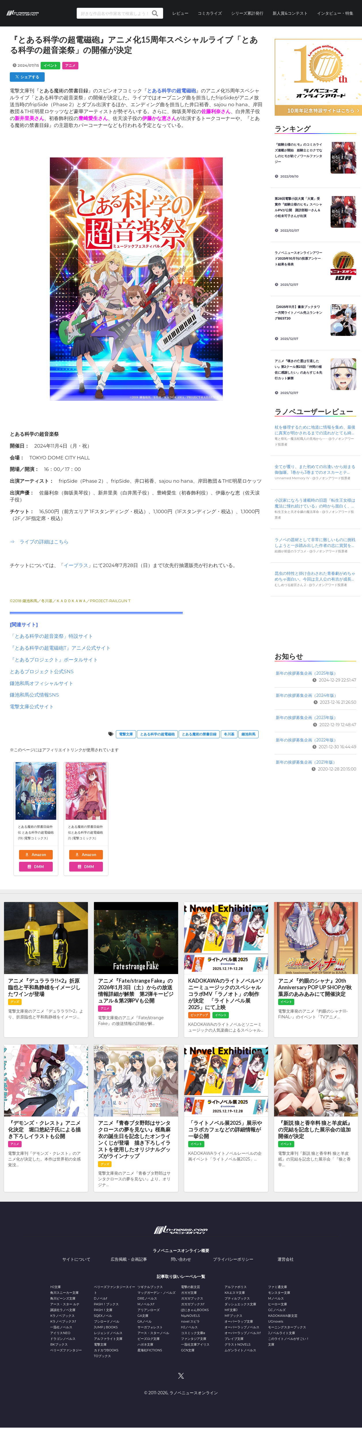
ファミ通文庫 (277, 1287)
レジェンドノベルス (108, 1333)
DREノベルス (147, 1298)
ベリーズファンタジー (66, 1350)
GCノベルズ (276, 1310)
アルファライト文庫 (108, 1339)
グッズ (14, 1002)
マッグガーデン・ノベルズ (156, 1293)
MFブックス (233, 1316)
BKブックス (58, 1344)
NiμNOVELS (190, 1316)
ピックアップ (199, 1015)
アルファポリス (236, 1287)
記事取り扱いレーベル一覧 (181, 1276)
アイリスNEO (60, 1333)
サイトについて (76, 1259)
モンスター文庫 (279, 1293)
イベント (50, 65)
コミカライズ (210, 13)
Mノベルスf (145, 1304)
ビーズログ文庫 (148, 1339)
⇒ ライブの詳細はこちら (39, 542)
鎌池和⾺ (248, 734)
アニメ (70, 65)
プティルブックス (237, 1298)
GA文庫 (142, 1316)
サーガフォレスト (150, 1327)
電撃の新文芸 (190, 1287)
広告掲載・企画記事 (129, 1259)
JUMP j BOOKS (106, 1327)
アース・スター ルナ (65, 1304)
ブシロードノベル (106, 1321)
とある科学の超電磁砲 (157, 734)
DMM (35, 866)
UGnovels (275, 1321)
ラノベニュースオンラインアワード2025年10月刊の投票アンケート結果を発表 (298, 258)
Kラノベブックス (62, 1316)
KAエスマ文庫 (235, 1293)
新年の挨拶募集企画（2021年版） (306, 762)
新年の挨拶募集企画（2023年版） (307, 717)
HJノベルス (189, 1327)
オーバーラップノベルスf (243, 1333)
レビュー (180, 13)
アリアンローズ (148, 1310)
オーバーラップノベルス (242, 1327)
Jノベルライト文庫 (281, 1333)
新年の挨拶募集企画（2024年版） (307, 695)
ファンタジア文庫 (193, 1339)
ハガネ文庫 (145, 1344)
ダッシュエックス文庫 (240, 1304)
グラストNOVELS (237, 1344)
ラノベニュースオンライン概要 (181, 1250)
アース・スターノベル (153, 1333)
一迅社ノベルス (61, 1327)
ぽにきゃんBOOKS (195, 1310)
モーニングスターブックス (287, 1327)
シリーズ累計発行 (247, 13)
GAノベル (144, 1321)
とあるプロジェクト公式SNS (41, 671)
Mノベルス (276, 1298)
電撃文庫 (126, 734)
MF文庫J (231, 1310)
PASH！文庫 (103, 1310)
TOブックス (102, 1356)
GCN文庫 (188, 1350)
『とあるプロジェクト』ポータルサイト (54, 660)
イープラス (76, 565)
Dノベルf (100, 1298)
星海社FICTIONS (149, 1350)
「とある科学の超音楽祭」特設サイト (51, 636)
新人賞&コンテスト (290, 13)
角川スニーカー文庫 (64, 1293)
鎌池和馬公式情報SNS (34, 695)
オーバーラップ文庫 (239, 1321)
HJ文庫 (55, 1287)
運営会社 (286, 1259)
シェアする (27, 77)
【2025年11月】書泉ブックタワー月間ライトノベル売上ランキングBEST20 (298, 312)
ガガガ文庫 (189, 1293)
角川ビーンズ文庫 (63, 1298)
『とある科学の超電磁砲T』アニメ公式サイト (60, 648)
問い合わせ (181, 1259)
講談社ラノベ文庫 (63, 1310)
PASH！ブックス (106, 1304)
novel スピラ (190, 1321)
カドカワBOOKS (106, 1350)
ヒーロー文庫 (277, 1304)
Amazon (35, 854)
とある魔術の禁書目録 (199, 734)
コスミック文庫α (193, 1333)
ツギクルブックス (150, 1287)
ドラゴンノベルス (63, 1339)
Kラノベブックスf (63, 1321)
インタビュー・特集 (335, 13)
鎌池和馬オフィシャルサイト (41, 683)
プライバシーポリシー (233, 1259)
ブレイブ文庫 (234, 1339)
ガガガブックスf (192, 1304)
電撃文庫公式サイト (32, 706)
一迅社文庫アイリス (195, 1344)
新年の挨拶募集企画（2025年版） (307, 673)
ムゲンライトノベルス (240, 1350)
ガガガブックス (192, 1298)
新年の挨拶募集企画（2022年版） (307, 740)
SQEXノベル (103, 1316)
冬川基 (229, 734)
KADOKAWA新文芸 (282, 1316)
